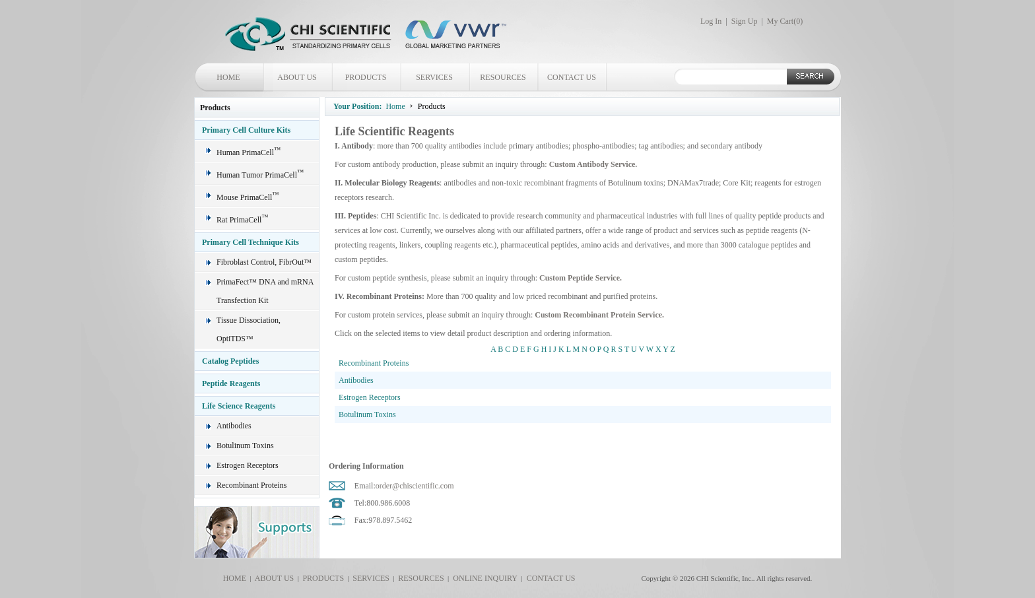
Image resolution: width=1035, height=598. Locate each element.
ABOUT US (296, 77)
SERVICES (434, 77)
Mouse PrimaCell (248, 197)
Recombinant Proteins (251, 485)
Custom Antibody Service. (593, 164)
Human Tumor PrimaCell (260, 175)
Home (395, 106)
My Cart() (785, 21)
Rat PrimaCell (242, 219)
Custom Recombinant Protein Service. (599, 314)
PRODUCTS (366, 77)
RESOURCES (502, 77)
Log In (710, 21)
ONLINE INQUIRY (483, 578)
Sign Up (744, 21)
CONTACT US (571, 77)
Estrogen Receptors (248, 465)
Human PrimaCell (249, 152)
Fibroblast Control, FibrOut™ (264, 262)
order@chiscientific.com (415, 485)
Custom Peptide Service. (580, 277)
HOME (228, 77)
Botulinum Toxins (245, 445)
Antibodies (234, 425)
